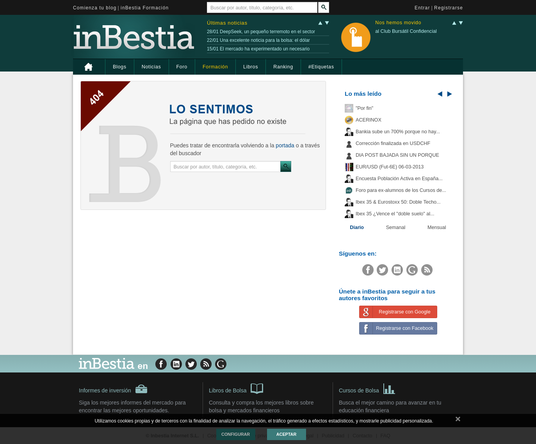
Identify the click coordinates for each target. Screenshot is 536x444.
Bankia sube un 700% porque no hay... (398, 131)
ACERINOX (368, 120)
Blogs (119, 67)
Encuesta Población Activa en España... (399, 178)
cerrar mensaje (458, 420)
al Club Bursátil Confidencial (406, 31)
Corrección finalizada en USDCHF (393, 143)
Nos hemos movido (398, 22)
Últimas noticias (227, 23)
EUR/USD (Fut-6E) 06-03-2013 (390, 167)
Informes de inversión (113, 389)
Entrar (422, 8)
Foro (181, 67)
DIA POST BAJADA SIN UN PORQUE (397, 155)
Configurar (235, 434)
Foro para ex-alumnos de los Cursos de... (401, 190)
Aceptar (286, 434)
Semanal (396, 227)
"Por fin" (364, 108)
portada (285, 145)
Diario (357, 227)
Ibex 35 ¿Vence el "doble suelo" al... (395, 214)
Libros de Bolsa (236, 388)
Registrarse (448, 8)
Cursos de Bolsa (367, 388)
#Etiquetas (321, 67)
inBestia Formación (145, 8)
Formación (215, 67)
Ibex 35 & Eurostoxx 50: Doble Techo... (398, 202)
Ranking (283, 67)
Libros (250, 67)
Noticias (151, 67)
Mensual (436, 227)
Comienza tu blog (95, 8)
